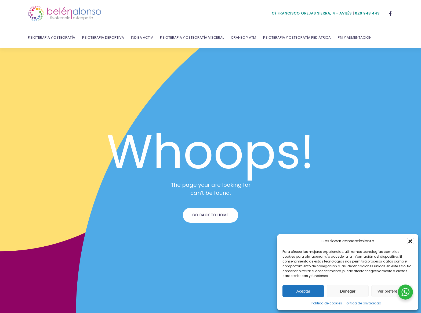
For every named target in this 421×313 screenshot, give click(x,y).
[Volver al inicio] (64, 13)
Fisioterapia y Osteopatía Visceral (192, 37)
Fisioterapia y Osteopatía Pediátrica (297, 37)
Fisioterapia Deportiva (103, 37)
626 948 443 (367, 13)
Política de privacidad (363, 303)
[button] (410, 241)
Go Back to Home (210, 215)
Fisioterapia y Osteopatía (51, 37)
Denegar (347, 291)
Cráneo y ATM (243, 37)
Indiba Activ (142, 37)
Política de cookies (326, 303)
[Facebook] (390, 13)
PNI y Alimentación (355, 37)
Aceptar (303, 291)
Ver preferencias (392, 291)
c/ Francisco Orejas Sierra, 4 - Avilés (312, 13)
